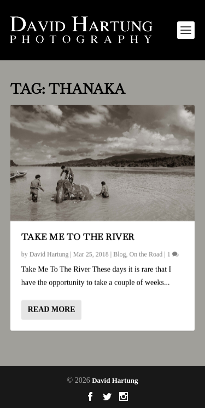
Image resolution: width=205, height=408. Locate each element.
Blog (119, 254)
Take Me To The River (77, 236)
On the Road (146, 254)
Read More (51, 309)
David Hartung (49, 254)
